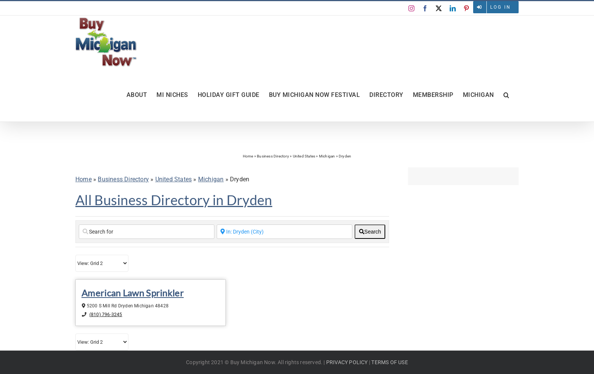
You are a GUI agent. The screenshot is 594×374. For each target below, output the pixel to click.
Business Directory (273, 156)
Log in (500, 7)
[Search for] (146, 231)
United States (304, 156)
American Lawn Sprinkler (132, 292)
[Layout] (101, 263)
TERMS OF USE (389, 362)
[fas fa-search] (370, 231)
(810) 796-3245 (105, 314)
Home (248, 156)
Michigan (327, 156)
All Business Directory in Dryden (173, 200)
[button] (506, 95)
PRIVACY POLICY (347, 362)
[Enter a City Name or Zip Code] (284, 231)
